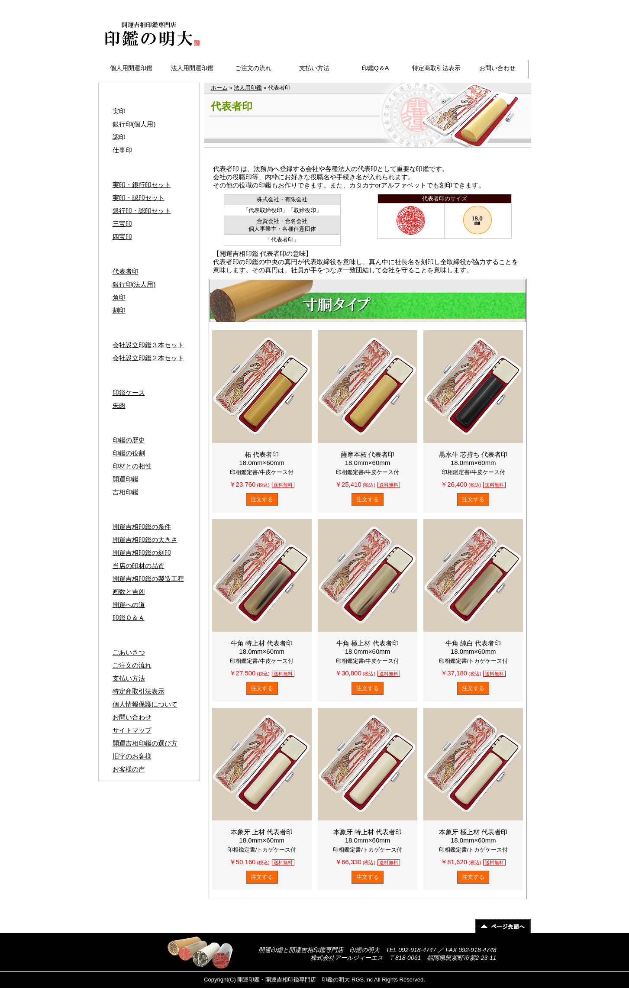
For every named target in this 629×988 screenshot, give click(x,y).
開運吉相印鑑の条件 (142, 526)
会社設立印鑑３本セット (148, 345)
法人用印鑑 (248, 87)
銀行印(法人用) (134, 284)
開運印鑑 (126, 479)
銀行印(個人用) (134, 124)
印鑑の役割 (129, 453)
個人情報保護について (145, 704)
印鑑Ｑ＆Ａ (129, 617)
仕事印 (122, 150)
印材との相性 (132, 466)
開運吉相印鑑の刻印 (142, 552)
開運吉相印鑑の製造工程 (148, 578)
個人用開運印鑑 (131, 68)
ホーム (219, 87)
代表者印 (126, 271)
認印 (119, 137)
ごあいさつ (129, 652)
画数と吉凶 (129, 591)
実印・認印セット (139, 197)
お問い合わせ (497, 68)
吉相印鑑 (126, 492)
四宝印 (122, 236)
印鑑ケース (129, 392)
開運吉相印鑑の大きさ (145, 539)
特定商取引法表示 (436, 68)
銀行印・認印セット (142, 210)
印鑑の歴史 (129, 440)
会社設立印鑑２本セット (148, 358)
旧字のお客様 (132, 756)
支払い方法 (314, 68)
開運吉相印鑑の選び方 (145, 743)
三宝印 (122, 223)
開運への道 (129, 604)
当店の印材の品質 (139, 565)
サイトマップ (505, 5)
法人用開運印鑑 (192, 68)
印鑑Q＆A (375, 68)
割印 (119, 310)
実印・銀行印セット (142, 184)
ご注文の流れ (253, 68)
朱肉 (119, 405)
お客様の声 (129, 769)
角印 (119, 297)
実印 (119, 111)
